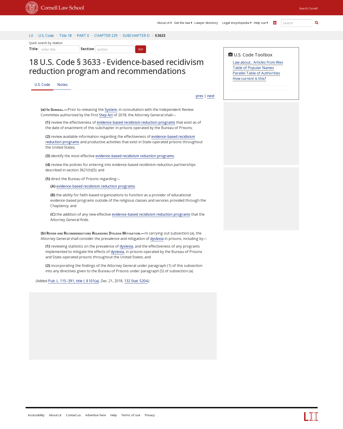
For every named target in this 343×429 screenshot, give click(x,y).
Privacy (150, 415)
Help (114, 415)
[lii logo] (76, 22)
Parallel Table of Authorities (256, 73)
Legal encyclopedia (235, 23)
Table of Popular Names (253, 67)
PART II (83, 35)
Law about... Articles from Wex (258, 62)
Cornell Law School (61, 7)
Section (87, 48)
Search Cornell (308, 8)
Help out (260, 23)
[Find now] (316, 23)
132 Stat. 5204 (136, 280)
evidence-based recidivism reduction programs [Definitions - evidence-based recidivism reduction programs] (136, 122)
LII (31, 35)
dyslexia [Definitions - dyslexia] (157, 238)
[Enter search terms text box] (296, 23)
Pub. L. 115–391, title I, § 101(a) (73, 280)
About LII (163, 23)
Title (33, 48)
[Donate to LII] (274, 22)
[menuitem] (163, 22)
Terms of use (130, 415)
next (211, 95)
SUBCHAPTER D (136, 35)
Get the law (182, 23)
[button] (316, 22)
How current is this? (249, 78)
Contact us (73, 415)
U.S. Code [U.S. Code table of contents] (46, 35)
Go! (140, 49)
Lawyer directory (206, 23)
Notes (62, 84)
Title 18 (65, 35)
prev (199, 95)
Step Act (106, 114)
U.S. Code (42, 84)
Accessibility (36, 415)
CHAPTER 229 (105, 35)
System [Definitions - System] (111, 109)
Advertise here (95, 415)
